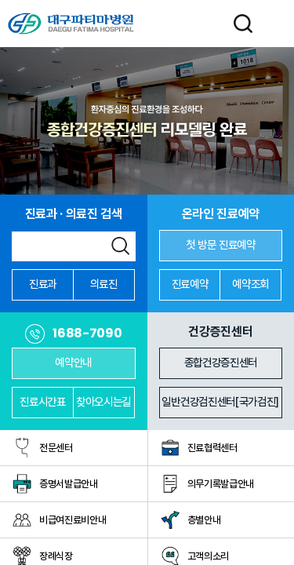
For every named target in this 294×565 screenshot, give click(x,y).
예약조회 (250, 283)
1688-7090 (87, 333)
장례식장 (56, 556)
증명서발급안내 (68, 484)
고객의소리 (208, 556)
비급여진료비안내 (72, 520)
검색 (120, 246)
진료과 (42, 283)
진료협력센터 (212, 448)
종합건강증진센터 (220, 362)
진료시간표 (42, 401)
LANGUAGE (210, 23)
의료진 (104, 283)
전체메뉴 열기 (275, 23)
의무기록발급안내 (220, 484)
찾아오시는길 (103, 401)
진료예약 (190, 283)
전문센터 (56, 448)
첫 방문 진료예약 (221, 244)
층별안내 (204, 520)
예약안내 (73, 362)
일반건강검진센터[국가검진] (220, 401)
